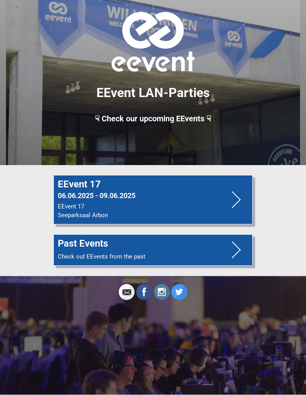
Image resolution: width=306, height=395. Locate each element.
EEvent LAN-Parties (153, 92)
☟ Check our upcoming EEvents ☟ (153, 118)
